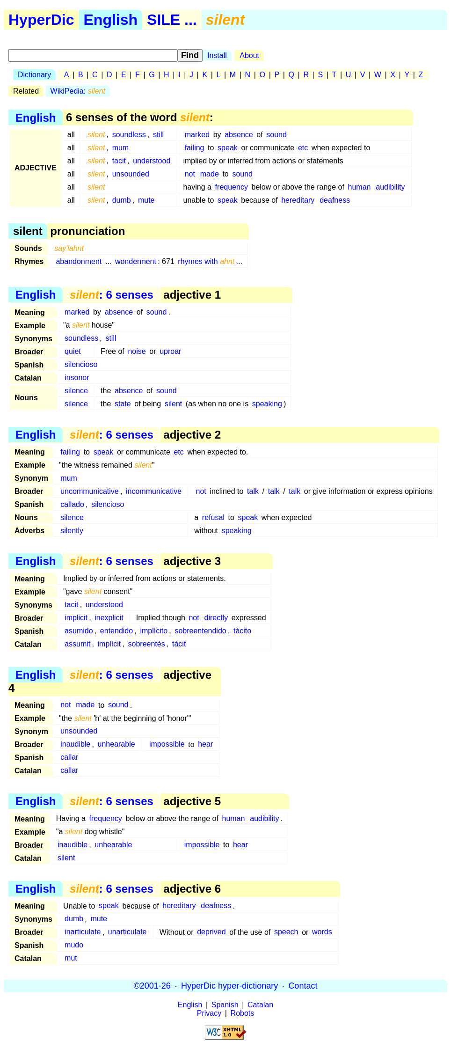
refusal (213, 517)
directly (216, 618)
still (158, 135)
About (249, 55)
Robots (243, 1013)
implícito (153, 631)
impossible (167, 744)
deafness (335, 200)
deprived (211, 932)
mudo (74, 945)
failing (194, 148)
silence (76, 391)
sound (276, 135)
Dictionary (34, 75)
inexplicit (109, 618)
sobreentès (146, 644)
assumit (77, 644)
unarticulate (127, 932)
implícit (109, 644)
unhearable (116, 744)
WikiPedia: (78, 91)
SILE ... (172, 19)
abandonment (79, 261)
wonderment (135, 261)
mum (120, 148)
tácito (242, 631)
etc (303, 148)
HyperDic (41, 19)
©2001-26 (152, 985)
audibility (390, 187)
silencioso (81, 364)
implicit (76, 618)
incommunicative (154, 491)
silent (173, 404)
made (209, 174)
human (359, 187)
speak (228, 148)
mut (71, 958)
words (322, 932)
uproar (170, 351)
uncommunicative (89, 491)
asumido (79, 631)
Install (217, 55)
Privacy (209, 1013)
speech (286, 932)
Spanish (225, 1005)
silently (71, 531)
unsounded (130, 174)
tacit (119, 161)
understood (151, 161)
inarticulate (83, 932)
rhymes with (206, 261)
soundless (129, 135)
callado (72, 504)
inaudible (75, 744)
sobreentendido (200, 631)
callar (69, 758)
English (111, 19)
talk (253, 491)
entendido (116, 631)
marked (197, 135)
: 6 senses (111, 294)
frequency (231, 187)
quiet (73, 351)
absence (239, 135)
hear (205, 744)
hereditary (297, 200)
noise (136, 351)
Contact (302, 985)
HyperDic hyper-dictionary (229, 985)
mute (146, 200)
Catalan (260, 1005)
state (123, 404)
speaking (267, 404)
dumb (121, 200)
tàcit (179, 644)
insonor (77, 377)
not (190, 174)
